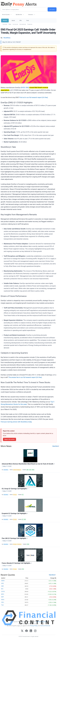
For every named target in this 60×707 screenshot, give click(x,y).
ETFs (20, 20)
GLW (30, 469)
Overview (5, 24)
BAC (2, 589)
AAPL (2, 583)
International (22, 24)
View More (55, 446)
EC (22, 519)
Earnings (14, 494)
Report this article (9, 439)
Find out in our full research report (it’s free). (33, 97)
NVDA (33, 469)
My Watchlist (19, 14)
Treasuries (29, 24)
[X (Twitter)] (22, 631)
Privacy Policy (34, 625)
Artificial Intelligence (17, 469)
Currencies (15, 24)
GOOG (3, 591)
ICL (22, 494)
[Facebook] (26, 631)
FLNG (28, 544)
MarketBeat (6, 469)
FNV (23, 569)
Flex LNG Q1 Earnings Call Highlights (15, 538)
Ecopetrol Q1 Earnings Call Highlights (15, 513)
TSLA (2, 605)
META (2, 594)
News (10, 24)
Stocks (13, 20)
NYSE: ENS (24, 87)
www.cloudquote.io (41, 621)
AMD (27, 469)
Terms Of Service (45, 625)
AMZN (2, 580)
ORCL (2, 602)
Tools (27, 20)
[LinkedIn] (31, 631)
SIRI (25, 519)
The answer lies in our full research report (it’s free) (25, 377)
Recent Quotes (6, 14)
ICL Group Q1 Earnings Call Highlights (15, 489)
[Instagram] (35, 631)
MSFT (2, 597)
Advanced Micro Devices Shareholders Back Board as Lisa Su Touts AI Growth (28, 464)
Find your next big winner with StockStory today (16, 422)
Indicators (30, 14)
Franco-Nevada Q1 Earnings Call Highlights (17, 563)
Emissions (19, 544)
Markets (5, 20)
